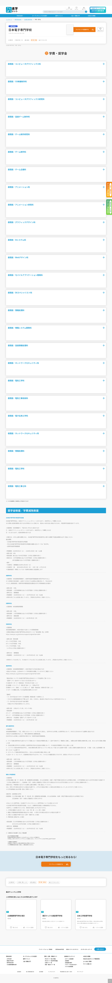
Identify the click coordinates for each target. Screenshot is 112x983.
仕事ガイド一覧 (48, 963)
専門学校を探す (18, 14)
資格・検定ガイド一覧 (50, 965)
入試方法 (43, 35)
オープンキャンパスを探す (30, 957)
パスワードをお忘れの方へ (71, 965)
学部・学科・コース (29, 35)
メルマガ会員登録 (69, 967)
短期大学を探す (10, 961)
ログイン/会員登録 (69, 959)
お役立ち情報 (86, 957)
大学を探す (9, 959)
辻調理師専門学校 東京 (16, 915)
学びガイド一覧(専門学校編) (51, 961)
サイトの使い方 (87, 965)
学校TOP (14, 35)
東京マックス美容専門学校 (52, 915)
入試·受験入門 (27, 962)
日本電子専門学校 (28, 14)
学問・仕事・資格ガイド (50, 957)
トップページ (9, 14)
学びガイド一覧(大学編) (50, 959)
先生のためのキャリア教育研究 (91, 959)
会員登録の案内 (68, 963)
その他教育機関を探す (12, 965)
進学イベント (26, 959)
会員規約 (67, 961)
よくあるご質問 (87, 962)
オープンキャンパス (72, 35)
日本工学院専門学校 (84, 915)
